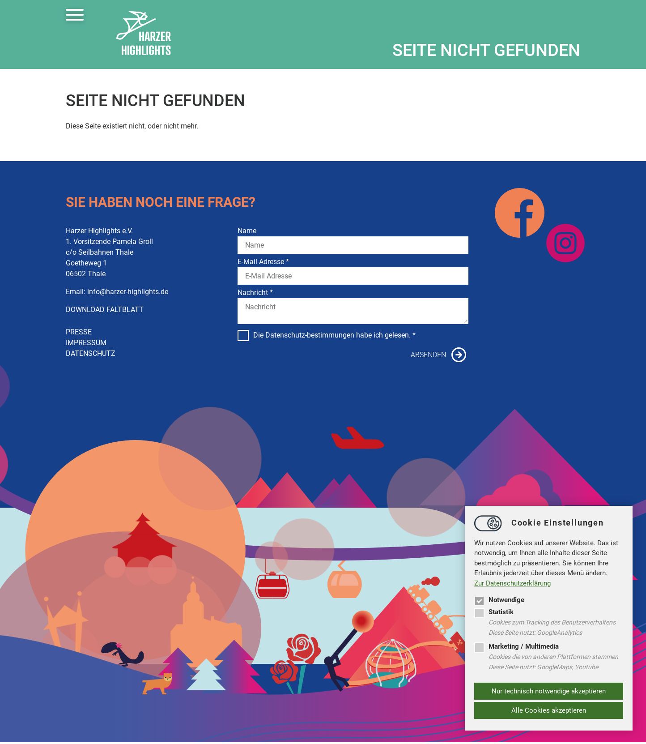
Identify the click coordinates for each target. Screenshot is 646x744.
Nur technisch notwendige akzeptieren (549, 691)
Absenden (428, 355)
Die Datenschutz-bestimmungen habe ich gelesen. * (327, 335)
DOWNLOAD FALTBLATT (105, 309)
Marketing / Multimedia (516, 646)
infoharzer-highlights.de (127, 291)
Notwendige (499, 600)
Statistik (494, 612)
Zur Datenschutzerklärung (512, 583)
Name (247, 231)
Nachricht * (255, 292)
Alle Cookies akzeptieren (548, 710)
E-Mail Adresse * (263, 261)
